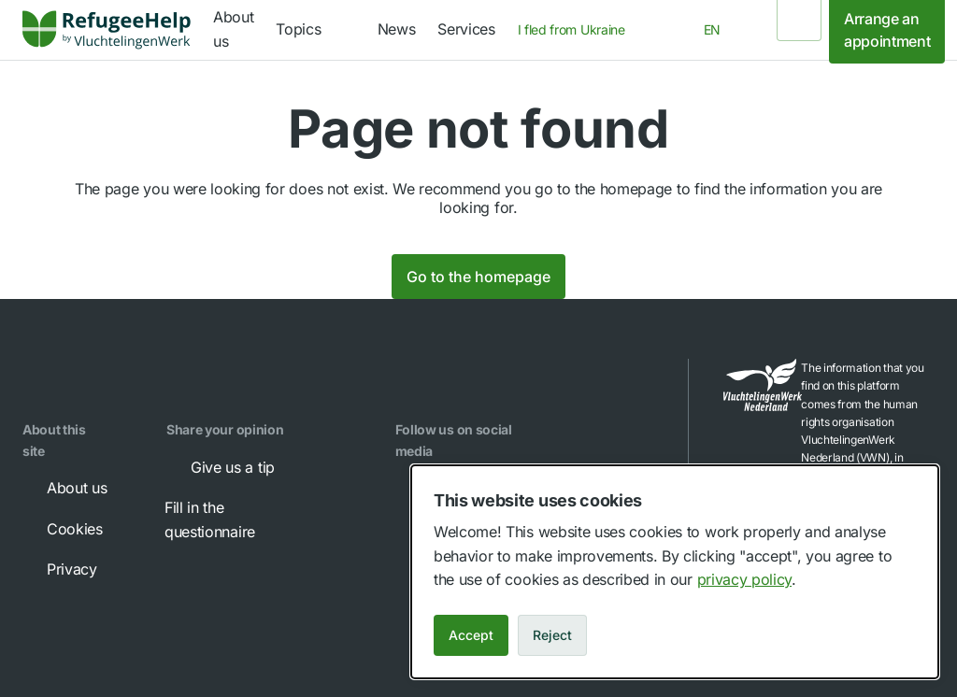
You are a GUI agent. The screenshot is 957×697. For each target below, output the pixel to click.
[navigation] (315, 30)
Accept (471, 635)
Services (465, 29)
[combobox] (577, 30)
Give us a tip (219, 467)
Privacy (59, 569)
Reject (552, 635)
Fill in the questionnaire (250, 518)
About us (64, 488)
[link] (106, 30)
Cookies (62, 529)
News (397, 29)
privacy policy (745, 579)
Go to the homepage (478, 276)
